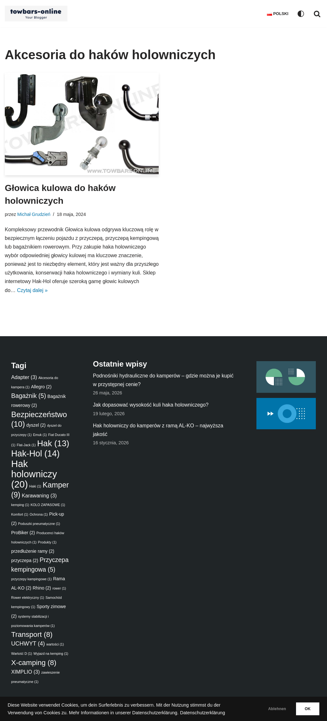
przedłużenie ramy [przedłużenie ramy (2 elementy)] (32, 551)
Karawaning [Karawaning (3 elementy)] (39, 496)
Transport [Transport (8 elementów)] (31, 635)
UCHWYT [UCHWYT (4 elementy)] (28, 644)
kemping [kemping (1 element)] (20, 505)
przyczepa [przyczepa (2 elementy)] (24, 560)
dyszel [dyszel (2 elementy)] (36, 425)
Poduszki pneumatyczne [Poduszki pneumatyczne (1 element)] (39, 524)
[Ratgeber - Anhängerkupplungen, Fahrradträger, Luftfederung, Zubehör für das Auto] (38, 13)
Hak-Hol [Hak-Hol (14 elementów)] (35, 454)
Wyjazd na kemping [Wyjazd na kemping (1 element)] (51, 654)
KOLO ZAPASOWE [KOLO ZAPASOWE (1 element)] (48, 505)
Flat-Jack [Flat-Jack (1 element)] (26, 445)
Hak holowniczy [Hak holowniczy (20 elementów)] (34, 474)
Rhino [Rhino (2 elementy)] (42, 588)
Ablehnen (270, 709)
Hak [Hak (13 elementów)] (53, 443)
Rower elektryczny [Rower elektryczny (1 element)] (27, 598)
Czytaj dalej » (70, 290)
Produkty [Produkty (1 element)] (47, 542)
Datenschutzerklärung (202, 712)
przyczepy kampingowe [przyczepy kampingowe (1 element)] (31, 579)
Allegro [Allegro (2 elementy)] (41, 387)
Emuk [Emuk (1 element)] (40, 435)
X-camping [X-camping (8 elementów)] (34, 663)
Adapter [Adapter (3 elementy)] (24, 377)
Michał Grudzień (33, 214)
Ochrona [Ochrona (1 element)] (39, 514)
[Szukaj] (317, 13)
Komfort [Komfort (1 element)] (19, 514)
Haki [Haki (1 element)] (35, 486)
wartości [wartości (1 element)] (55, 644)
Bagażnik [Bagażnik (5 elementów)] (28, 396)
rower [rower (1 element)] (59, 588)
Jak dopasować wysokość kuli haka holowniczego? (151, 405)
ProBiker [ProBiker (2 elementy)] (23, 532)
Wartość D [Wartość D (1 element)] (21, 654)
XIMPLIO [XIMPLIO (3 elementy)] (25, 672)
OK (305, 709)
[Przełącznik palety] (301, 14)
